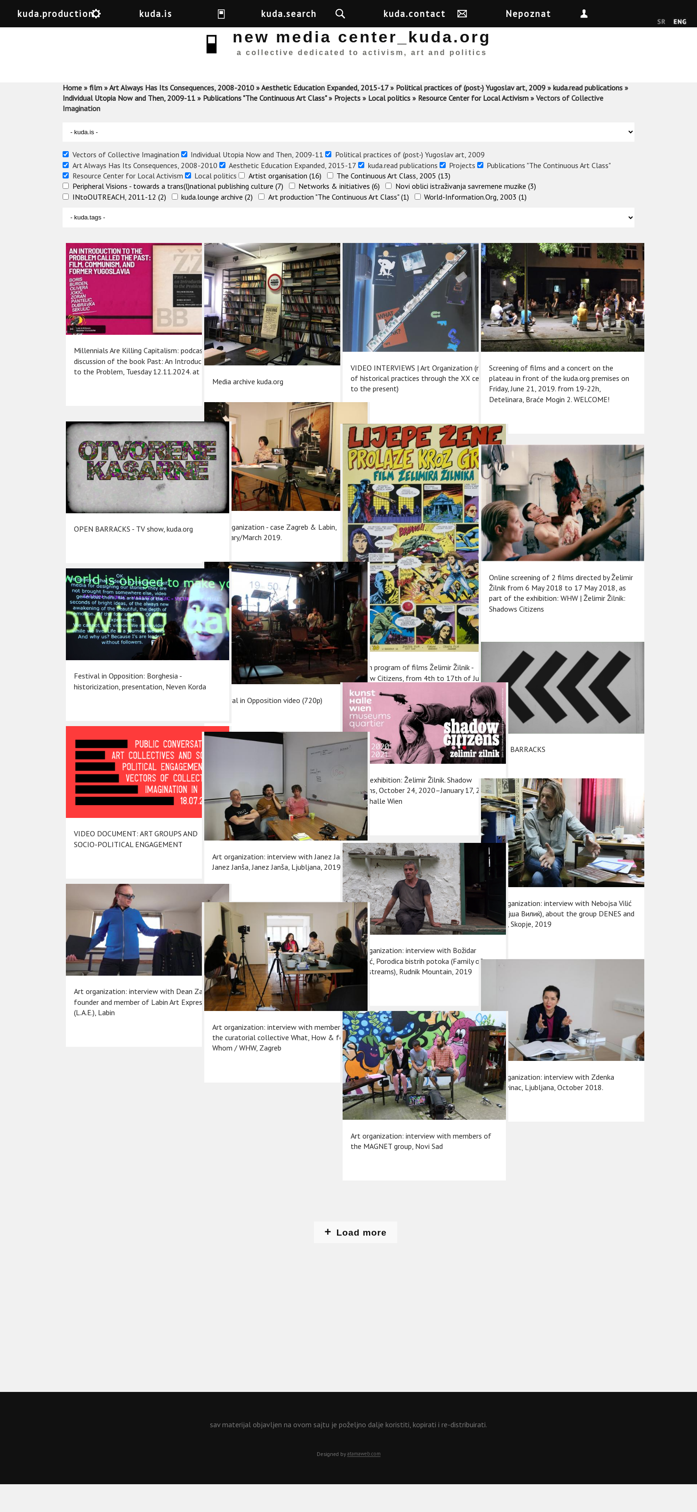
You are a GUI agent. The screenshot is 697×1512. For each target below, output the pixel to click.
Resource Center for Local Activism (473, 125)
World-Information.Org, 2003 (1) (475, 224)
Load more (361, 1260)
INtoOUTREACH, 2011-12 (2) (119, 224)
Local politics (389, 125)
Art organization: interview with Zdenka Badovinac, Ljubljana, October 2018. (537, 1086)
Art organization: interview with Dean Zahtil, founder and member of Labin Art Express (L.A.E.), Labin (125, 1003)
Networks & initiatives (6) (339, 213)
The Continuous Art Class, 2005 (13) (393, 203)
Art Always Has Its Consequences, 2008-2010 (181, 115)
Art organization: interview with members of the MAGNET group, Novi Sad (400, 1143)
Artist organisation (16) (284, 203)
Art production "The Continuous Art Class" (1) (338, 224)
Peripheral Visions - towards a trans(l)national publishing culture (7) (177, 213)
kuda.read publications (588, 115)
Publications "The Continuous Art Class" (265, 125)
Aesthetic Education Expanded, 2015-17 (324, 115)
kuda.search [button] (355, 13)
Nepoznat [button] (621, 13)
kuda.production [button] (102, 13)
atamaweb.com (364, 1481)
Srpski (661, 22)
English (680, 22)
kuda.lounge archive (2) (217, 224)
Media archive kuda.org (245, 375)
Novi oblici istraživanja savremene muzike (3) (465, 213)
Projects (347, 125)
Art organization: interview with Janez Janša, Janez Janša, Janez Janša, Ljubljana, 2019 (260, 864)
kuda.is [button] (234, 13)
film (95, 115)
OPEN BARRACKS (515, 750)
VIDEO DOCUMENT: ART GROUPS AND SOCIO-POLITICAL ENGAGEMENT (126, 845)
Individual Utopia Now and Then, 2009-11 (129, 125)
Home (72, 115)
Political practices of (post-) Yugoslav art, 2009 (470, 115)
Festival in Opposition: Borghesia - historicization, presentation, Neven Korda (126, 687)
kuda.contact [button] (490, 13)
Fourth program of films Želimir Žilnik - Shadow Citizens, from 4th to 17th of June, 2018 (402, 644)
